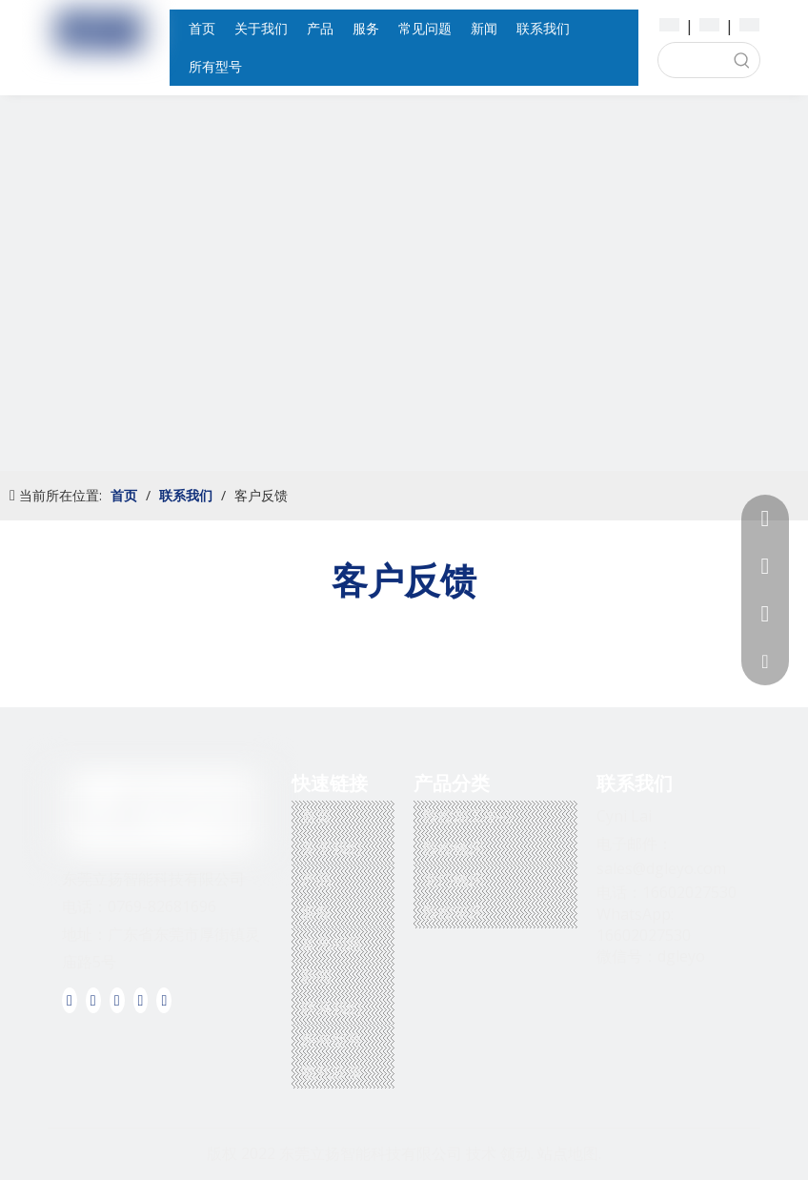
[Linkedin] (93, 999)
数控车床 (453, 912)
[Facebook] (69, 999)
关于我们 (331, 848)
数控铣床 (453, 848)
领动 (515, 1153)
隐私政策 (331, 1072)
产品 (316, 879)
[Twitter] (117, 999)
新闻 (316, 976)
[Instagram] (164, 999)
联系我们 (331, 1008)
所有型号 (331, 1039)
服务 (316, 912)
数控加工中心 (469, 815)
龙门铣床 (453, 879)
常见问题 (331, 943)
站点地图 (567, 1153)
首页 (316, 815)
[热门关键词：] (742, 60)
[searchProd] (691, 60)
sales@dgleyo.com (661, 868)
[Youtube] (141, 999)
